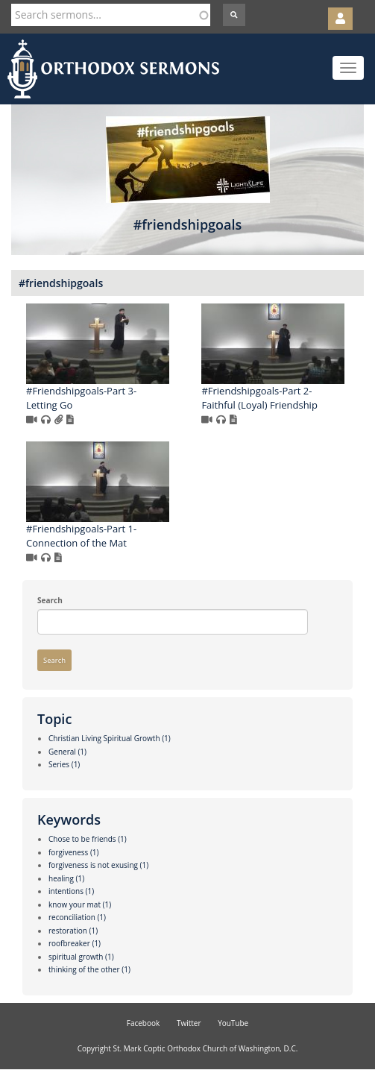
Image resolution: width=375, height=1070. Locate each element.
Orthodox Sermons (113, 69)
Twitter (189, 1023)
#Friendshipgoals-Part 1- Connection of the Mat (81, 536)
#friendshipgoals (61, 283)
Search (50, 600)
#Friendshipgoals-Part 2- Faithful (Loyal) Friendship (259, 398)
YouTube (233, 1023)
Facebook (143, 1023)
